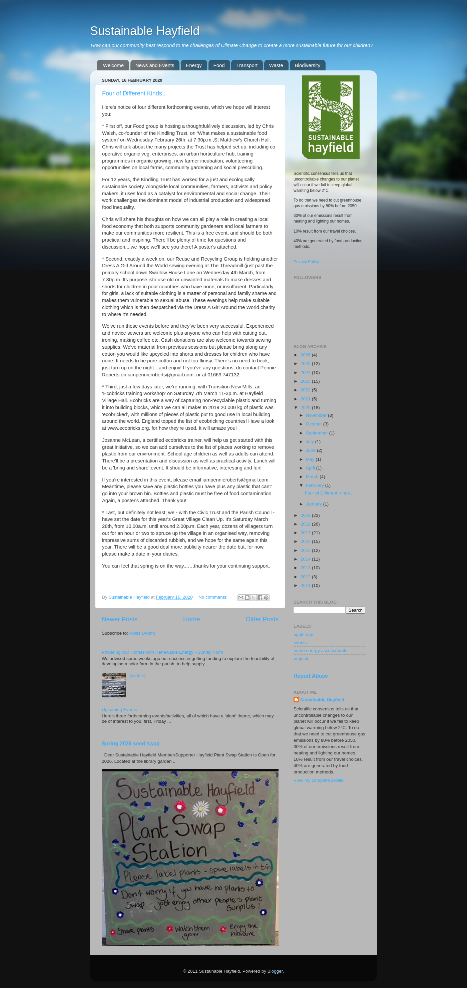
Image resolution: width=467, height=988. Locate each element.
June (311, 450)
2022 (306, 389)
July (310, 441)
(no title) (137, 675)
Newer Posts (119, 619)
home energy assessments (320, 650)
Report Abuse (311, 676)
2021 (306, 398)
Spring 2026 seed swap (131, 743)
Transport (247, 65)
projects (301, 658)
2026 (306, 354)
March (313, 476)
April (311, 467)
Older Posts (262, 619)
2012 (306, 576)
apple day (303, 634)
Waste (276, 65)
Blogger (275, 971)
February (315, 485)
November (317, 415)
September (317, 432)
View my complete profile (319, 780)
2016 (306, 541)
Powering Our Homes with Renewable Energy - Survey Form (162, 652)
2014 (306, 559)
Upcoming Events (119, 709)
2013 (306, 567)
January (314, 504)
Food (219, 65)
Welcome (113, 65)
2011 (306, 585)
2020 (306, 407)
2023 (306, 381)
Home (191, 619)
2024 (306, 372)
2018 (306, 524)
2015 (306, 550)
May (311, 459)
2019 (306, 515)
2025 (306, 363)
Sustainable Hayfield (144, 31)
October (314, 423)
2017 (306, 532)
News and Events (154, 65)
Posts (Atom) (142, 633)
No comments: (213, 597)
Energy (194, 65)
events (300, 642)
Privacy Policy (306, 262)
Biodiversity (308, 65)
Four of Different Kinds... (134, 93)
